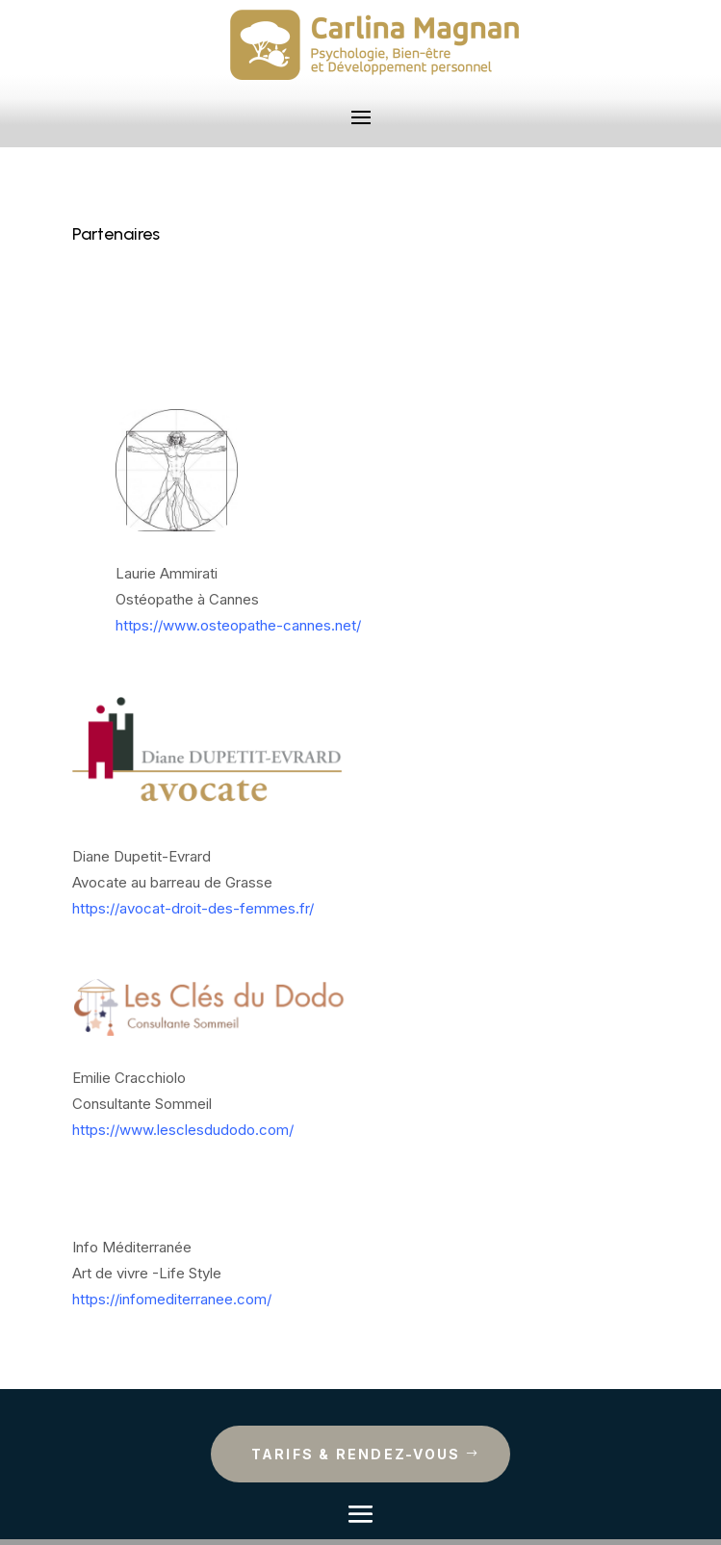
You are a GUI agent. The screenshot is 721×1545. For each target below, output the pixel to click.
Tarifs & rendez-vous (356, 1454)
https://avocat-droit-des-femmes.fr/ (193, 908)
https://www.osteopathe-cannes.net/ (238, 625)
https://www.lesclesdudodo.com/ (183, 1129)
